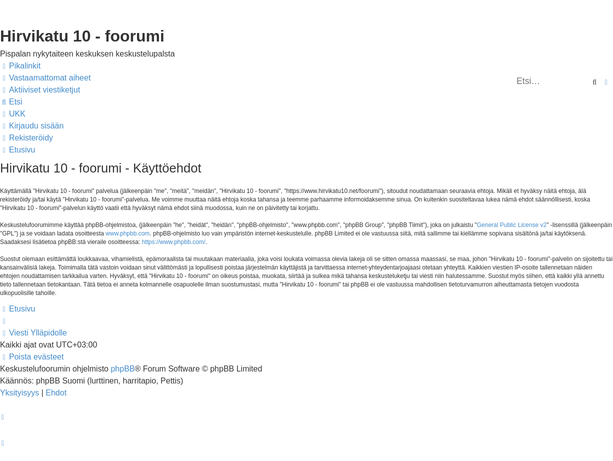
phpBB (122, 368)
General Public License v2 (511, 225)
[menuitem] (45, 78)
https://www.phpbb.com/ (174, 242)
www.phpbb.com (128, 233)
